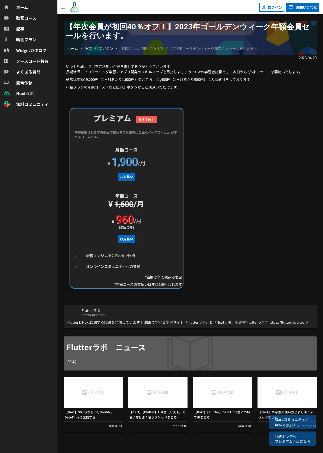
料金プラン (75, 87)
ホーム (72, 48)
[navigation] (28, 55)
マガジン (106, 48)
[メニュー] (62, 7)
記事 (88, 48)
